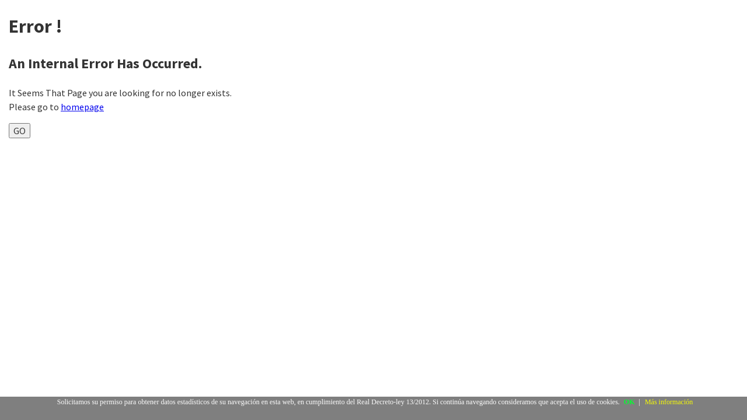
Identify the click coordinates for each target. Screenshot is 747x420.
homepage (82, 107)
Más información (669, 402)
